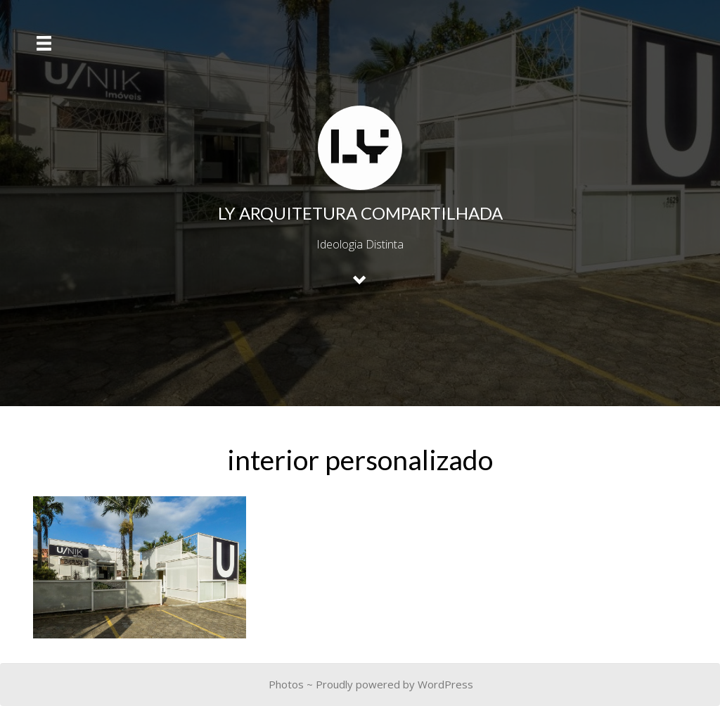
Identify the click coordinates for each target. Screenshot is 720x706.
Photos (286, 684)
